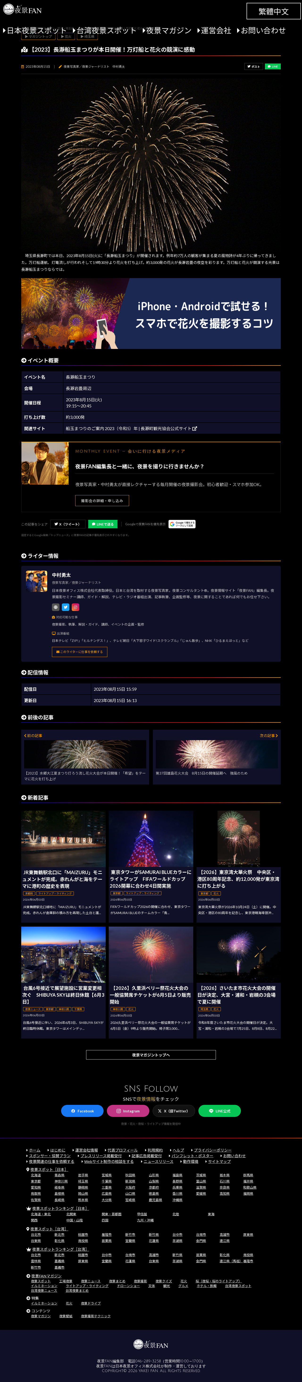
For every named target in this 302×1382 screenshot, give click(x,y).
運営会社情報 (86, 1150)
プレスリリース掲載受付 (101, 1155)
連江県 (225, 1241)
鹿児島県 (155, 1200)
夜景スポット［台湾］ (49, 1229)
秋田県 (130, 1175)
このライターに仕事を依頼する (79, 652)
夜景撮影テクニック (96, 1316)
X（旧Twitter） (174, 1111)
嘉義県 (59, 1261)
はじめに (57, 1150)
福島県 (177, 1175)
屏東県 (248, 1235)
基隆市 (107, 1235)
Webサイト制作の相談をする (109, 1161)
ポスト (253, 66)
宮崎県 (130, 1200)
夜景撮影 (140, 1281)
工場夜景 (65, 1281)
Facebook (82, 1111)
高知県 (225, 1193)
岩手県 (83, 1175)
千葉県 (107, 1181)
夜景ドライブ (91, 1303)
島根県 (59, 1193)
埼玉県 (83, 1181)
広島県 (107, 1193)
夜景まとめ (117, 1281)
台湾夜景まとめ (77, 1291)
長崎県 (59, 1200)
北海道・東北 (41, 1214)
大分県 (107, 1200)
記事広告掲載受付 (147, 1155)
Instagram (128, 1111)
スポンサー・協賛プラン (50, 1155)
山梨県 (154, 1181)
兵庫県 (177, 1187)
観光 (166, 1286)
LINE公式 (219, 1111)
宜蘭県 (130, 1241)
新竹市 (130, 1235)
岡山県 (83, 1193)
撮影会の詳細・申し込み (102, 501)
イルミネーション (44, 1286)
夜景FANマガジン (46, 1276)
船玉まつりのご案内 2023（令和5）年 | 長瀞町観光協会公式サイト (131, 428)
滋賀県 (201, 1187)
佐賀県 (36, 1200)
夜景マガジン (169, 30)
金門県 (201, 1241)
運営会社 (216, 30)
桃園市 (83, 1235)
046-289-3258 (148, 1361)
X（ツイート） (68, 524)
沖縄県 (177, 1200)
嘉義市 (59, 1267)
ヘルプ (178, 1150)
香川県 (177, 1193)
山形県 (154, 1175)
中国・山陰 (74, 1220)
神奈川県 (61, 1181)
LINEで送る (103, 524)
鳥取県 (36, 1193)
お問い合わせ (263, 30)
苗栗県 (107, 1241)
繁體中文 (274, 11)
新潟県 (130, 1181)
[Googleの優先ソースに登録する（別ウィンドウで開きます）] (182, 524)
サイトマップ (219, 1161)
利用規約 (155, 1150)
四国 (105, 1220)
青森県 (59, 1175)
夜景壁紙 (65, 1316)
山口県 (130, 1193)
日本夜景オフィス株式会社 (138, 1366)
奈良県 (225, 1187)
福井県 (248, 1181)
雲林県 (36, 1261)
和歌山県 (249, 1187)
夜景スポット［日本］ (49, 1169)
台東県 (36, 1241)
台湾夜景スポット (106, 30)
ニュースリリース (158, 1161)
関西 (34, 1220)
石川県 (225, 1181)
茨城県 (201, 1175)
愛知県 (36, 1187)
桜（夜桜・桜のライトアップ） (219, 1281)
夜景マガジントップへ (151, 1055)
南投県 (83, 1241)
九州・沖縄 (145, 1220)
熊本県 (83, 1200)
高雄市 (225, 1235)
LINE (273, 66)
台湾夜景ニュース (44, 1291)
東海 (211, 1214)
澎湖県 (177, 1241)
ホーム (34, 1150)
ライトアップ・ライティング (87, 1286)
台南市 (201, 1235)
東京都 (36, 1181)
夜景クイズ (163, 1281)
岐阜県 (59, 1187)
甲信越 (142, 1214)
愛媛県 (201, 1193)
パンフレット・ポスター (192, 1155)
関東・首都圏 (112, 1214)
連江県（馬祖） (231, 1261)
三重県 (107, 1187)
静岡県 (83, 1187)
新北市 (59, 1235)
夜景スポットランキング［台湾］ (60, 1249)
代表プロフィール (123, 1150)
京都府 (154, 1187)
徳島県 (154, 1193)
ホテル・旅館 (207, 1286)
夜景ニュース (91, 1281)
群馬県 (248, 1175)
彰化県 (59, 1241)
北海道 (36, 1175)
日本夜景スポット (37, 30)
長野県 (177, 1181)
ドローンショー (128, 1286)
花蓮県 (154, 1241)
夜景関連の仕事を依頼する (51, 1161)
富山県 (201, 1181)
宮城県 (107, 1175)
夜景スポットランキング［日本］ (60, 1208)
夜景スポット (41, 1281)
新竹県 (154, 1235)
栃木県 (225, 1175)
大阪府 (130, 1187)
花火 (183, 1281)
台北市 (36, 1235)
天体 (151, 1286)
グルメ (183, 1286)
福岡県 (248, 1193)
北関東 (71, 1214)
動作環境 (190, 1161)
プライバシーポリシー (213, 1150)
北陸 (175, 1214)
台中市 (177, 1235)
